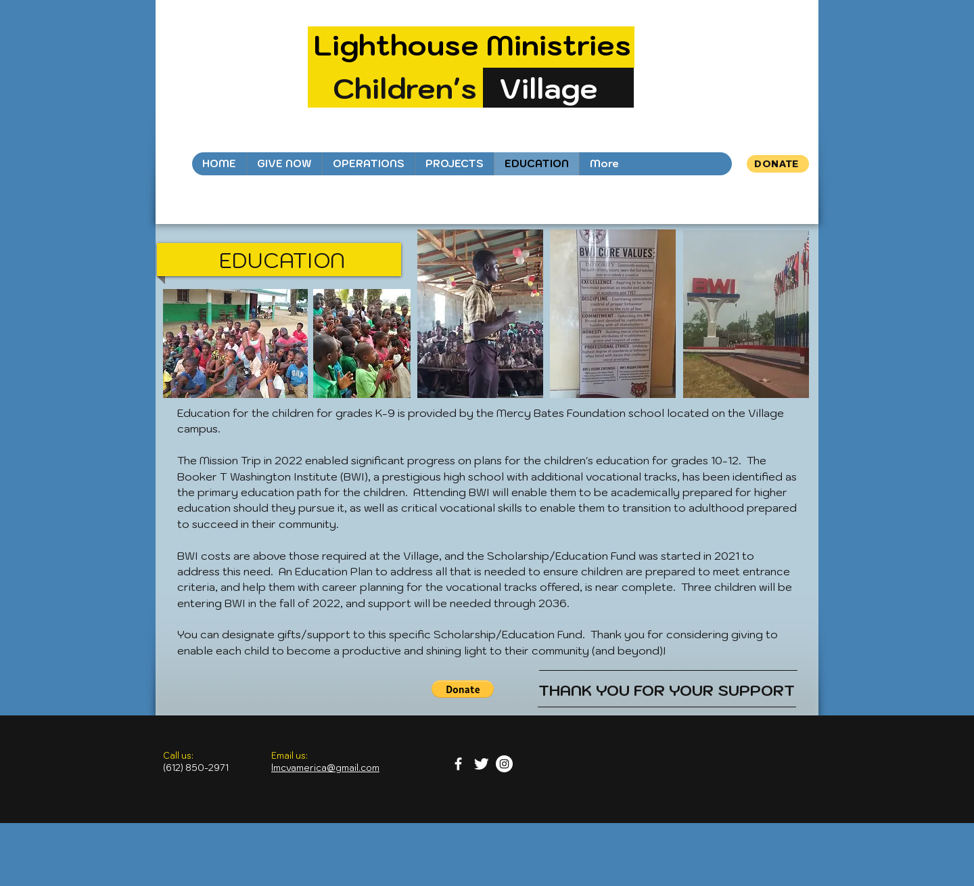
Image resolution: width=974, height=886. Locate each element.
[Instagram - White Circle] (504, 763)
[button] (463, 689)
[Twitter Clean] (481, 763)
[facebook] (458, 763)
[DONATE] (778, 164)
